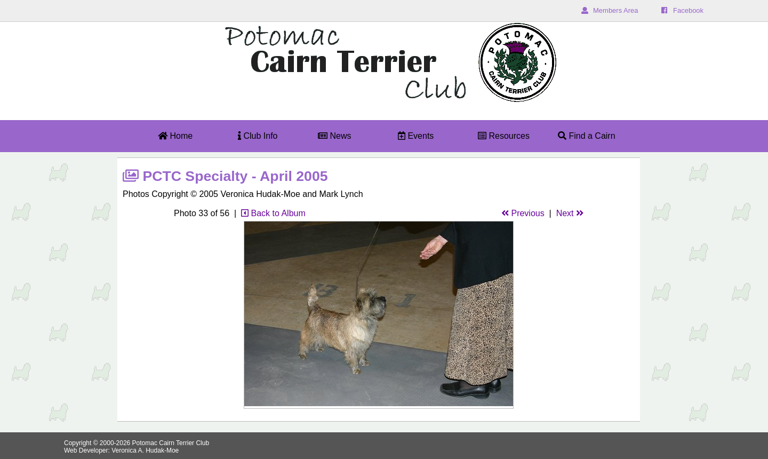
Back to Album (273, 213)
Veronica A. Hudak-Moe (145, 450)
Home (175, 135)
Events (416, 135)
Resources (504, 135)
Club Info (257, 135)
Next (569, 213)
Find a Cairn (586, 135)
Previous (523, 213)
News (334, 135)
